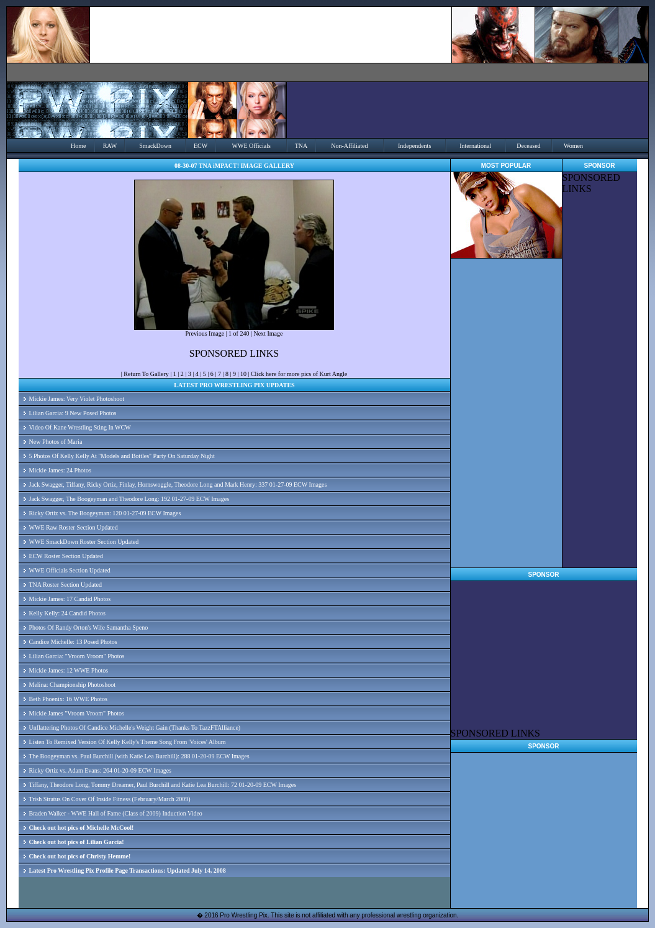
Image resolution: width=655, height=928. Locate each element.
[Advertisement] (599, 381)
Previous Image (205, 333)
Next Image (267, 333)
